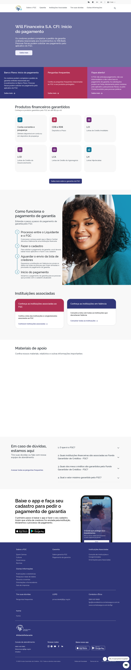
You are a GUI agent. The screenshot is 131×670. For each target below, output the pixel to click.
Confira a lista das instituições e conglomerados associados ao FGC (37, 317)
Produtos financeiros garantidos (42, 107)
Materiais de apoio (31, 348)
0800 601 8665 (94, 599)
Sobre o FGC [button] (31, 8)
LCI (88, 127)
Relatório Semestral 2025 (97, 377)
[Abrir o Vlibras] (89, 2)
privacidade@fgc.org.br (61, 599)
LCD (19, 157)
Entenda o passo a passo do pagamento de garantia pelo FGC (36, 222)
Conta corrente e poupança (26, 128)
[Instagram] (48, 646)
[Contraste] (93, 2)
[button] (115, 8)
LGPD (55, 594)
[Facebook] (58, 646)
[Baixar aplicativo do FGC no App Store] (22, 531)
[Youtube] (55, 646)
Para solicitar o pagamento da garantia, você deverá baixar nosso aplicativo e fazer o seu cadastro (41, 251)
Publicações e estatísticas (26, 574)
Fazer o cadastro (32, 246)
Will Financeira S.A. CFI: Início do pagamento (43, 29)
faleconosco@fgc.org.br (23, 649)
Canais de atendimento (25, 642)
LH (87, 157)
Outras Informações (24, 569)
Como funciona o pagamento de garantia (35, 213)
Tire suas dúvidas (23, 594)
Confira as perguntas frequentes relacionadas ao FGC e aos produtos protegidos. (65, 83)
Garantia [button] (43, 8)
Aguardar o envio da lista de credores (40, 258)
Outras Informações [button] (94, 8)
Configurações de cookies (109, 661)
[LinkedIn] (62, 646)
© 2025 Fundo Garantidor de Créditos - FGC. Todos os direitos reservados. (38, 661)
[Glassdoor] (52, 646)
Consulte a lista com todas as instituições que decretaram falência (89, 314)
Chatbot (18, 652)
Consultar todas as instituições (82, 321)
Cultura (19, 557)
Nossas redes (53, 642)
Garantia (56, 549)
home (18, 611)
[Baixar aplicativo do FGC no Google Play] (37, 531)
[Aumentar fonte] (97, 2)
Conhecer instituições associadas (31, 324)
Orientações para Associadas (100, 560)
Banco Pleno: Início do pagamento (21, 72)
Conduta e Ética (95, 594)
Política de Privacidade (81, 661)
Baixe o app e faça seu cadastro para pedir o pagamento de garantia (40, 506)
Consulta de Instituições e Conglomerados (98, 556)
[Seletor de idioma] (111, 2)
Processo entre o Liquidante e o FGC (40, 234)
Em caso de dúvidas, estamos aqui (29, 448)
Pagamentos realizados (93, 409)
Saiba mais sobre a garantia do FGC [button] (65, 181)
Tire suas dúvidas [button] (77, 8)
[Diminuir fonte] (101, 2)
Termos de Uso (94, 661)
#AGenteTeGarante (24, 635)
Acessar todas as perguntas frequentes (27, 470)
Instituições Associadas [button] (58, 8)
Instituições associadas (35, 293)
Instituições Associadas (98, 549)
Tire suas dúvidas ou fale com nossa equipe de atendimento (28, 456)
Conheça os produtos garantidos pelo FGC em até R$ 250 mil (38, 110)
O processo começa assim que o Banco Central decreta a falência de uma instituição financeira (39, 240)
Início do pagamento (35, 272)
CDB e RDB (57, 127)
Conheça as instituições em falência (88, 304)
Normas (19, 563)
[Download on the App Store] (83, 648)
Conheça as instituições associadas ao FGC (37, 305)
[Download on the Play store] (98, 648)
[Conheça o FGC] (23, 52)
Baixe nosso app (82, 642)
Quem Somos (21, 554)
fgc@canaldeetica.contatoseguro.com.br (102, 602)
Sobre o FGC (21, 549)
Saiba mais (24, 53)
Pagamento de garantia (62, 557)
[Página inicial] (18, 8)
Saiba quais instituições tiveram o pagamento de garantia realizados (99, 416)
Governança (20, 560)
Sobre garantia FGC (60, 554)
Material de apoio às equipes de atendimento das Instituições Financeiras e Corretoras (47, 412)
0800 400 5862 (20, 646)
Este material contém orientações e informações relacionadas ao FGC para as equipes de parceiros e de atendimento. (47, 417)
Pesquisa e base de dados (26, 577)
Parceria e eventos (23, 580)
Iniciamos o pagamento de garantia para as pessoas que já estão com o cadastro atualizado (41, 277)
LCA (54, 157)
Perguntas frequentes (59, 72)
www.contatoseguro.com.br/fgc (101, 605)
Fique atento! (98, 72)
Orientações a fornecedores (26, 582)
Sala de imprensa (22, 585)
